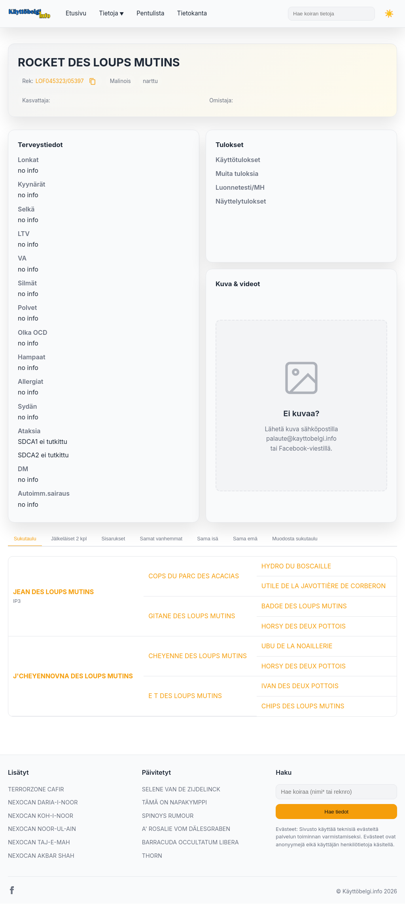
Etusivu (76, 13)
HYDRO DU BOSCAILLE (296, 568)
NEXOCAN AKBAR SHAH (41, 858)
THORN (152, 858)
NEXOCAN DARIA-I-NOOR (43, 805)
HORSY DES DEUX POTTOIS (303, 628)
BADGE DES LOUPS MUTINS (304, 608)
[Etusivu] (30, 14)
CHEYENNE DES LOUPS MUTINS (197, 659)
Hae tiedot (336, 814)
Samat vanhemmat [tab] (189, 540)
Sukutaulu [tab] (28, 540)
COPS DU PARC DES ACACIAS (193, 578)
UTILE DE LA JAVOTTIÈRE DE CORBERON (323, 589)
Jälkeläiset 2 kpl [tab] (80, 540)
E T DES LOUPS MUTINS (185, 698)
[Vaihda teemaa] (389, 13)
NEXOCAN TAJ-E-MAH (39, 844)
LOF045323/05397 (60, 81)
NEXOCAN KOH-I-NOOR (40, 818)
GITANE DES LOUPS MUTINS (191, 619)
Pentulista (150, 13)
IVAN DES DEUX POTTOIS (300, 689)
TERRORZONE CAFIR (36, 791)
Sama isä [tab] (243, 540)
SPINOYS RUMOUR (168, 818)
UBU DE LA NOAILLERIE (297, 649)
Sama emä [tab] (288, 540)
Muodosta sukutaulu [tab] (346, 540)
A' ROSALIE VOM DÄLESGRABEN (186, 831)
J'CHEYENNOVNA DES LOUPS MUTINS (73, 678)
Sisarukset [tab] (132, 540)
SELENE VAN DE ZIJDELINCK (181, 791)
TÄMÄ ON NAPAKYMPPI (174, 805)
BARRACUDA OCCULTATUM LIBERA (190, 844)
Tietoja (108, 13)
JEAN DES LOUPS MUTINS (53, 594)
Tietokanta (192, 13)
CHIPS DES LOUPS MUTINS (302, 708)
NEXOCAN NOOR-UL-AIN (42, 831)
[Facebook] (12, 894)
